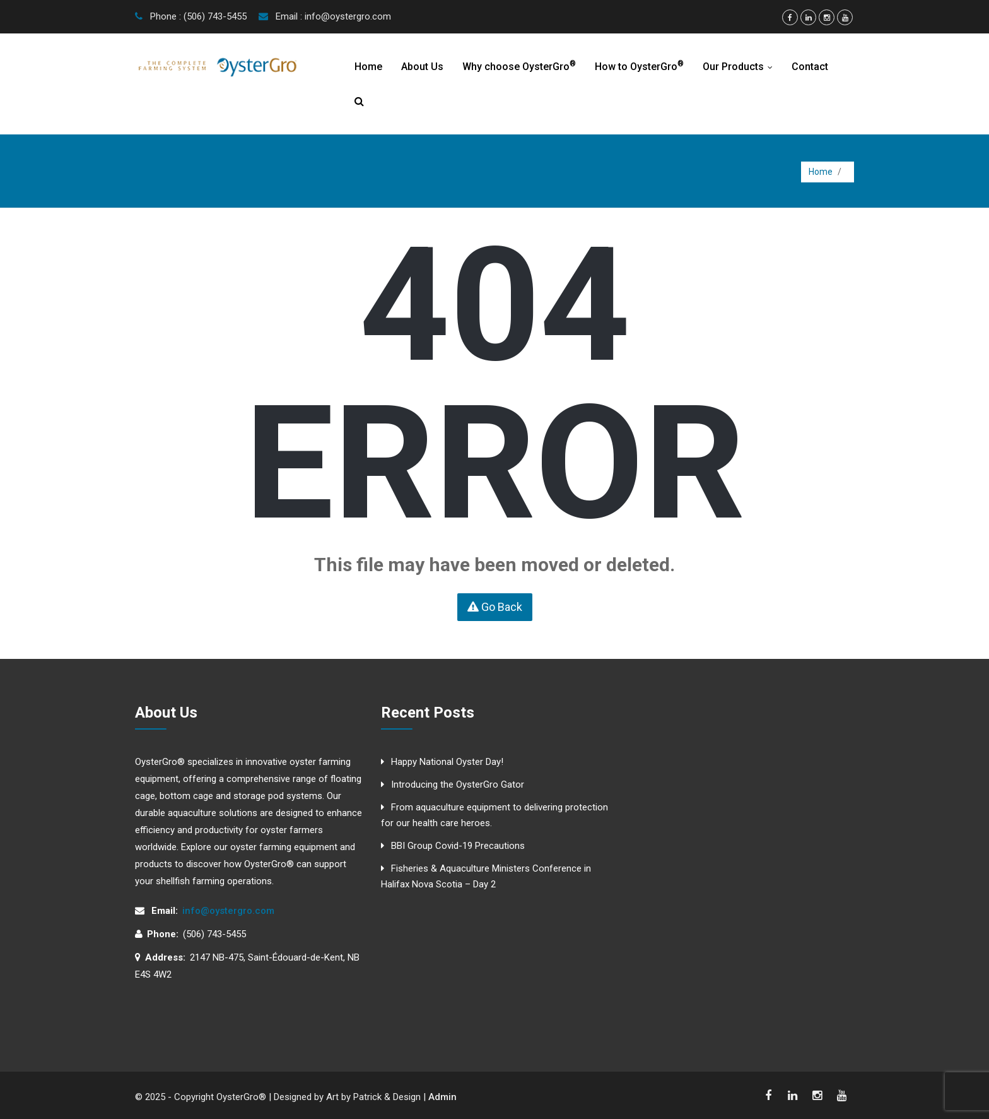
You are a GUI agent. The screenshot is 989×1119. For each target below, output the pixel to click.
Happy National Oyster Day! (447, 761)
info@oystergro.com (228, 910)
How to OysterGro (639, 66)
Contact (810, 67)
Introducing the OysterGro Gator (457, 784)
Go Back (494, 606)
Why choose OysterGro (519, 66)
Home (368, 67)
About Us (422, 67)
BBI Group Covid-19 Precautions (458, 845)
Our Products (740, 67)
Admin (442, 1097)
